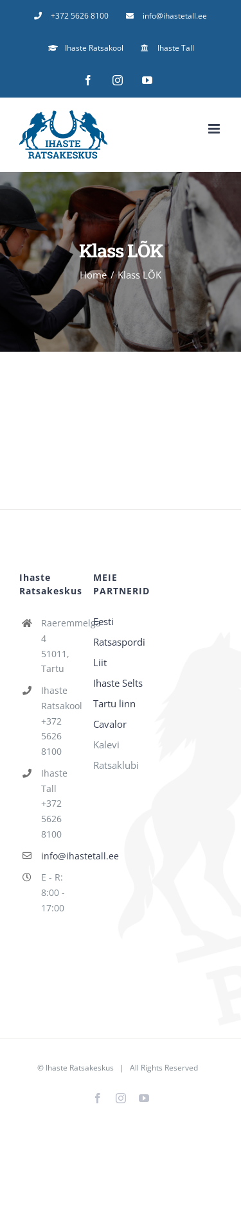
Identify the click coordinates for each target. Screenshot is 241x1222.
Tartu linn (114, 703)
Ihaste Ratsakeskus (80, 1067)
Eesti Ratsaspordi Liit (119, 642)
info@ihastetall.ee (57, 856)
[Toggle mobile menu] (215, 128)
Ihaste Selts (118, 682)
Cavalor (110, 724)
